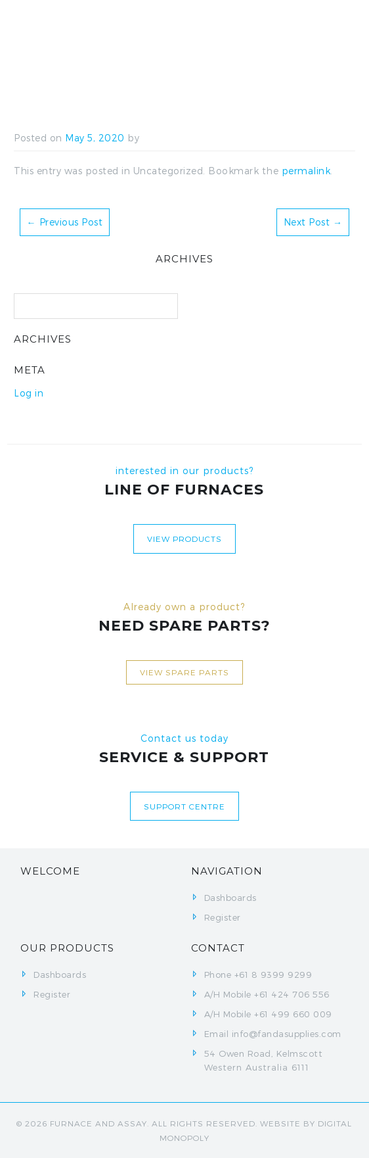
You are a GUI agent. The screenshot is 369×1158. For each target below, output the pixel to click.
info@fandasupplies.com (286, 1033)
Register (222, 917)
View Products (184, 538)
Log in (28, 392)
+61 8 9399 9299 (273, 974)
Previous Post (65, 222)
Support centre (184, 806)
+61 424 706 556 (292, 994)
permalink (306, 170)
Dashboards (230, 897)
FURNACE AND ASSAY (98, 1123)
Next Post (313, 222)
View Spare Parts (184, 672)
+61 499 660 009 (293, 1014)
